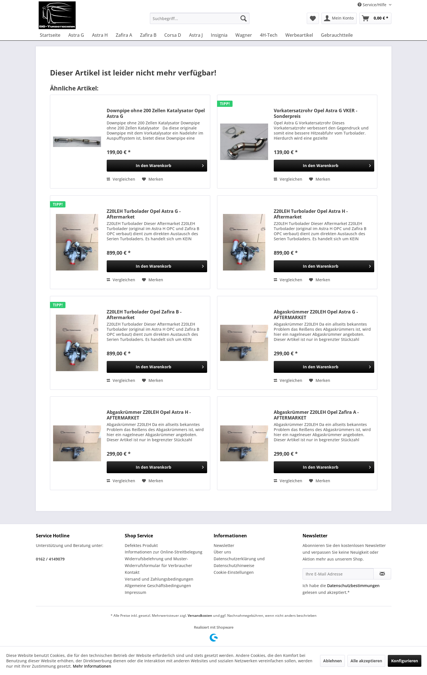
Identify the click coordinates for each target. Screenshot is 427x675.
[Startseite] (50, 35)
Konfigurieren (404, 660)
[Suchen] (243, 18)
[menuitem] (199, 18)
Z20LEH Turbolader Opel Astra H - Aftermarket (311, 214)
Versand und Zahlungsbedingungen (159, 579)
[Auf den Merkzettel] (152, 179)
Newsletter (224, 545)
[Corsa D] (172, 35)
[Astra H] (100, 35)
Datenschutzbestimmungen (353, 585)
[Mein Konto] (339, 18)
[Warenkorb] (375, 18)
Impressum (135, 592)
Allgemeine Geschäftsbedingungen (158, 585)
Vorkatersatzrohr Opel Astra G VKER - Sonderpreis (315, 113)
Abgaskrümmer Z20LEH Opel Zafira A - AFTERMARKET (316, 415)
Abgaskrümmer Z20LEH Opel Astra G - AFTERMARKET (316, 314)
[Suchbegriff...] (199, 18)
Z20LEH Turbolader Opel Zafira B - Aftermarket (144, 314)
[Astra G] (76, 35)
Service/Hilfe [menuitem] (372, 4)
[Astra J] (196, 35)
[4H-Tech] (268, 35)
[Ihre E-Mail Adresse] (338, 573)
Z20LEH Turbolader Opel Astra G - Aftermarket (144, 214)
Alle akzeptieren (366, 660)
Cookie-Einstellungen (234, 572)
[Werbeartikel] (299, 35)
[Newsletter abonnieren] (382, 573)
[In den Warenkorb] (157, 166)
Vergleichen (121, 179)
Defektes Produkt (141, 545)
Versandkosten (200, 615)
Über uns (222, 552)
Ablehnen (332, 660)
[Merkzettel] (313, 18)
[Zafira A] (124, 35)
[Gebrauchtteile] (337, 35)
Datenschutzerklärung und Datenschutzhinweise (239, 562)
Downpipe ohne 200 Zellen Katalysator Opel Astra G (156, 113)
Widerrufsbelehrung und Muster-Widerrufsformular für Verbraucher (158, 562)
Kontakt (132, 572)
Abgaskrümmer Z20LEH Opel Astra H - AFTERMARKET (149, 415)
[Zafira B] (148, 35)
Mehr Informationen (92, 666)
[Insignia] (219, 35)
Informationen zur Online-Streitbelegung (163, 552)
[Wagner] (243, 35)
